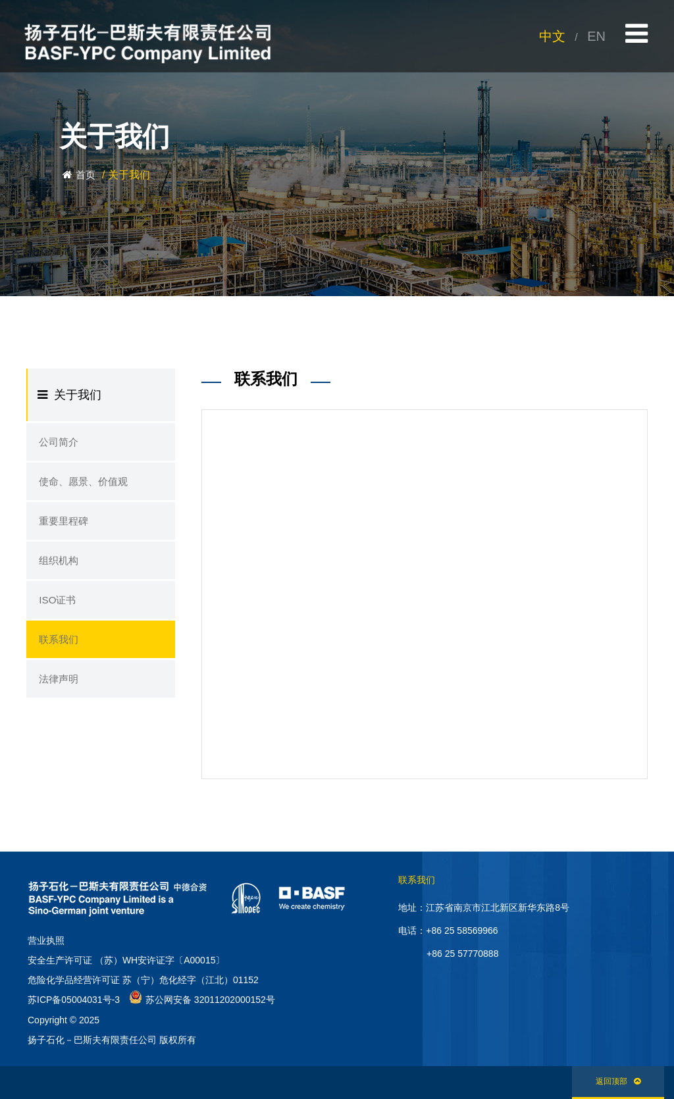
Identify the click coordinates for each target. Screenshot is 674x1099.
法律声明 (54, 691)
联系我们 (54, 650)
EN (596, 36)
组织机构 (54, 567)
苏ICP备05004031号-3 (74, 999)
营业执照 (46, 940)
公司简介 (54, 443)
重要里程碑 (59, 526)
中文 (552, 36)
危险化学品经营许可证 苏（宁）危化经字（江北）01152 (143, 980)
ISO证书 (53, 608)
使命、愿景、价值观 (77, 484)
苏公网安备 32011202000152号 (202, 999)
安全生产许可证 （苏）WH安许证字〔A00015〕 (126, 960)
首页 (85, 174)
